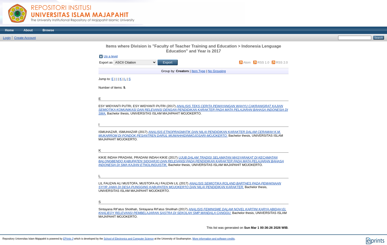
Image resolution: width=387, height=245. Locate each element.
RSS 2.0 (282, 62)
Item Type (198, 71)
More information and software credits (214, 238)
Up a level (111, 56)
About (28, 30)
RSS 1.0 (263, 62)
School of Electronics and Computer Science (129, 238)
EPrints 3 (68, 238)
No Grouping (217, 71)
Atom (247, 62)
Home (9, 30)
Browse (48, 30)
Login (7, 38)
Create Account (25, 38)
